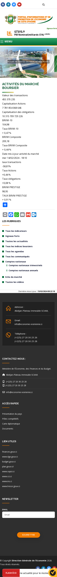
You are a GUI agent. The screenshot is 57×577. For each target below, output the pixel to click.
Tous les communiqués (17, 256)
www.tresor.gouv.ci (11, 486)
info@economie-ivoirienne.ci (28, 324)
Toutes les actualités (16, 241)
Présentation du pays (12, 413)
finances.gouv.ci (9, 451)
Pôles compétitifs (10, 418)
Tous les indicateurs (16, 231)
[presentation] (24, 526)
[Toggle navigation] (28, 41)
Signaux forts (52, 28)
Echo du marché (13, 277)
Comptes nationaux (15, 261)
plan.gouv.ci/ (8, 466)
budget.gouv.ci (9, 461)
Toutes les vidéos (14, 282)
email (5, 510)
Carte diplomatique (11, 423)
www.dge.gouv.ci (10, 456)
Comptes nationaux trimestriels (25, 265)
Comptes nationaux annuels (23, 270)
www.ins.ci (7, 481)
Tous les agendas (14, 251)
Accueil (11, 61)
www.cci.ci (7, 476)
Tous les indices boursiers (19, 246)
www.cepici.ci (8, 471)
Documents (7, 428)
